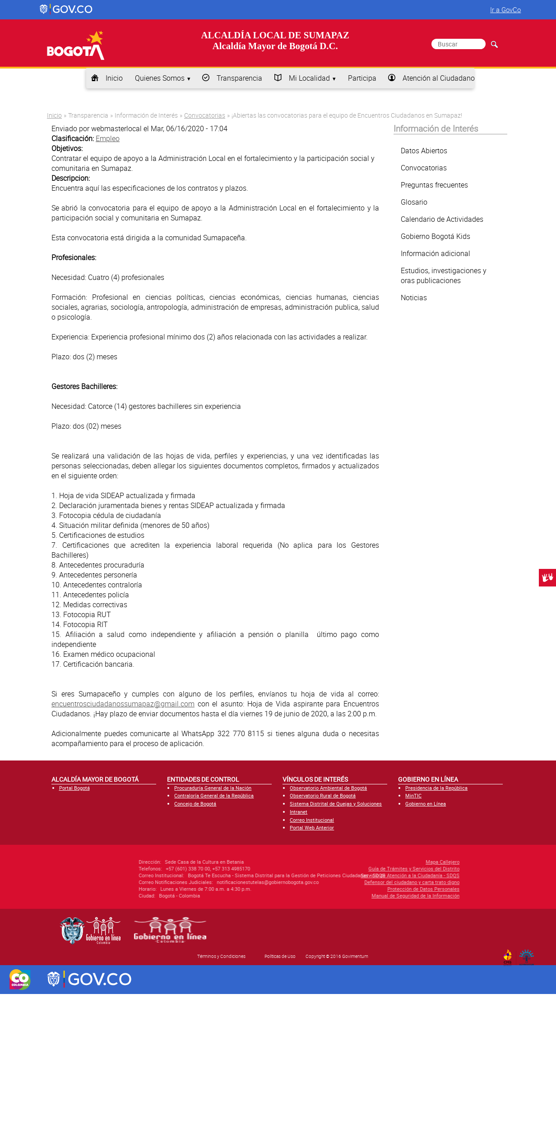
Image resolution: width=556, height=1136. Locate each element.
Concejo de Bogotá (195, 803)
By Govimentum (529, 955)
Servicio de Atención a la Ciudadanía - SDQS (362, 875)
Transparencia (239, 78)
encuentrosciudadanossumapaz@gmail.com (123, 704)
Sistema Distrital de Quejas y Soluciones (336, 803)
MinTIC (413, 795)
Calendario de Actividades (442, 219)
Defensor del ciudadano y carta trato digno (364, 882)
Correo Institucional (312, 819)
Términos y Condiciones (221, 956)
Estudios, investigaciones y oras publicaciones (443, 275)
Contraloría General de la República (214, 795)
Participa (362, 78)
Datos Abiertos (424, 151)
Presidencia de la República (436, 787)
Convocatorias (204, 115)
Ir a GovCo (505, 9)
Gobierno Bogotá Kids (435, 236)
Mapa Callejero (395, 861)
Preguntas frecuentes (434, 185)
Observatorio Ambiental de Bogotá (328, 787)
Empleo (108, 138)
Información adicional (435, 253)
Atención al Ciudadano (439, 78)
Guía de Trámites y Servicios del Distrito (366, 868)
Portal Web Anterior (312, 827)
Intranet (298, 811)
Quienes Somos (160, 78)
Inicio (114, 78)
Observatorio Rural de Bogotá (323, 795)
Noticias (414, 297)
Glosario (414, 202)
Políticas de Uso (280, 956)
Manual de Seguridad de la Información (368, 895)
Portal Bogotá (74, 787)
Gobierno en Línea (425, 803)
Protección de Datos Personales (375, 888)
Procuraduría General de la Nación (212, 787)
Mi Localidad (309, 78)
